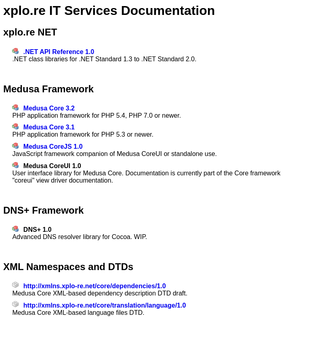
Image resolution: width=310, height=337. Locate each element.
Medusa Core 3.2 (49, 108)
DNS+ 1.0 (37, 229)
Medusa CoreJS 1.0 (53, 146)
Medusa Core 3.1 (49, 127)
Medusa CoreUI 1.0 (52, 165)
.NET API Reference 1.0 (58, 51)
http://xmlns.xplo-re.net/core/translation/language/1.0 (104, 305)
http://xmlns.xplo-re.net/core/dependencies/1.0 (94, 286)
